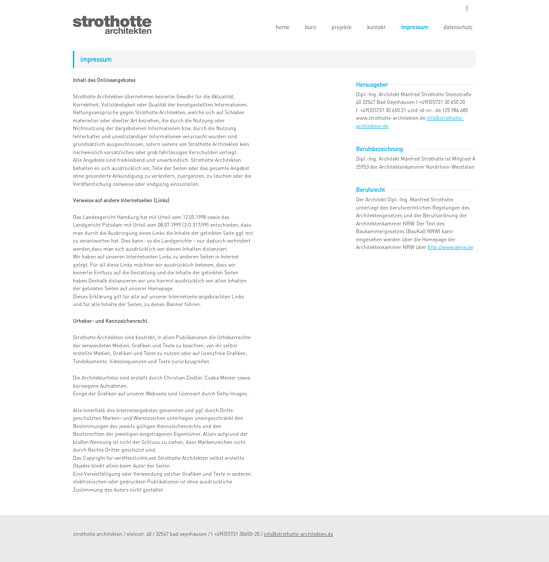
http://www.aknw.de (450, 247)
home (283, 26)
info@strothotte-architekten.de (298, 534)
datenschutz (458, 26)
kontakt (376, 26)
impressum (414, 26)
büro (310, 26)
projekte (342, 26)
